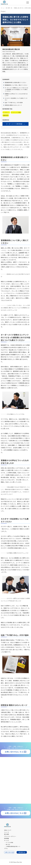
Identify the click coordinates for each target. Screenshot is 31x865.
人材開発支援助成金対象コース (13, 846)
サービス (6, 840)
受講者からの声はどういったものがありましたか (16, 94)
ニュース (6, 832)
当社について (7, 830)
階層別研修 (5, 115)
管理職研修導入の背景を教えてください (15, 82)
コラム (6, 848)
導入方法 (8, 844)
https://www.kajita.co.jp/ (8, 51)
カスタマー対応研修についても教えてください (16, 99)
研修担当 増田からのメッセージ (13, 105)
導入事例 (6, 834)
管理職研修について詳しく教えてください (16, 85)
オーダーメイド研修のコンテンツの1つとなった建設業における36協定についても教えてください (16, 89)
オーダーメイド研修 (16, 112)
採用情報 (6, 838)
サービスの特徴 (9, 842)
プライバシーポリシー (10, 836)
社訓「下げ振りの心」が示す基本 (14, 102)
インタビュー (6, 112)
